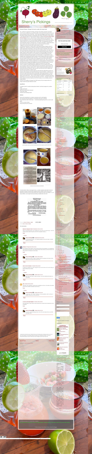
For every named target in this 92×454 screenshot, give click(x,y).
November (61, 252)
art (57, 101)
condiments (59, 131)
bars (57, 107)
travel (57, 218)
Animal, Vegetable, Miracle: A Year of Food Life (63, 329)
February (60, 295)
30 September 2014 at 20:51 (39, 237)
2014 (59, 249)
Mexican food (59, 180)
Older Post (51, 340)
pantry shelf (59, 187)
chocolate (58, 127)
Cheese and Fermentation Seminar (65, 264)
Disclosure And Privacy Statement (68, 365)
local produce (59, 174)
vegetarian (58, 225)
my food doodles (59, 183)
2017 (59, 244)
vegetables (58, 223)
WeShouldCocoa (59, 226)
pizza (57, 190)
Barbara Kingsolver (62, 331)
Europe (58, 149)
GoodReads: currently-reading (63, 326)
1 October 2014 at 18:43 (38, 301)
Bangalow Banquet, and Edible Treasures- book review (64, 262)
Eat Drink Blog (59, 146)
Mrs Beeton (59, 181)
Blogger (55, 427)
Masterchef (58, 177)
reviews (58, 197)
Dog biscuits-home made (63, 276)
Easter (58, 145)
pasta (57, 188)
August (60, 286)
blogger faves (59, 113)
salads (58, 198)
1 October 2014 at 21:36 (38, 310)
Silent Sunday (59, 208)
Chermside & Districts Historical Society (63, 358)
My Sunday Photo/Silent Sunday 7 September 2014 (65, 278)
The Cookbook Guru (60, 215)
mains (58, 176)
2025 (59, 232)
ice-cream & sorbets (60, 166)
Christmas (58, 128)
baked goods (59, 106)
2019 (59, 241)
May (59, 290)
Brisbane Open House (60, 118)
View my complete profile (61, 36)
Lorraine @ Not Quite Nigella (28, 301)
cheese (58, 122)
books (24, 223)
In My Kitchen (59, 167)
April (60, 292)
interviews (58, 170)
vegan (58, 222)
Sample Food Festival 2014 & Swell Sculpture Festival (65, 269)
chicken (58, 125)
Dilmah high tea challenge (61, 141)
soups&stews (59, 209)
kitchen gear (59, 173)
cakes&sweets (59, 121)
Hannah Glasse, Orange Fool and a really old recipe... (65, 257)
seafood (58, 201)
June (60, 289)
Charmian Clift (62, 343)
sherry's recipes (28, 223)
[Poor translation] (4, 437)
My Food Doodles (68, 368)
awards (58, 104)
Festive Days (59, 152)
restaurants (59, 195)
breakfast (58, 117)
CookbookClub (59, 132)
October (60, 253)
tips (57, 216)
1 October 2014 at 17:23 (38, 274)
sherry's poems (59, 202)
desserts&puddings (60, 139)
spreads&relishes (60, 211)
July (59, 287)
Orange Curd (61, 274)
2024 (59, 234)
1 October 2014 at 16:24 (36, 265)
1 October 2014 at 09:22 (38, 256)
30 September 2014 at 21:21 (31, 246)
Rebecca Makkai (62, 349)
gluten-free (58, 159)
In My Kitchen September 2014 (64, 282)
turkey (58, 219)
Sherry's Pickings (29, 237)
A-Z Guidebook (59, 99)
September (61, 255)
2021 (59, 238)
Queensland (59, 194)
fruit (57, 156)
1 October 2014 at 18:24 (28, 283)
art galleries (59, 103)
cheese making (59, 124)
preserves (58, 191)
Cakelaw (24, 246)
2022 (59, 237)
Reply (24, 233)
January (60, 297)
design (58, 138)
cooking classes (59, 134)
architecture (59, 100)
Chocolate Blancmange (63, 284)
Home (37, 340)
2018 (59, 243)
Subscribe (64, 46)
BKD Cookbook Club (60, 111)
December (61, 250)
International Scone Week (61, 169)
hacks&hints (59, 160)
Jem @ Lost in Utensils (27, 265)
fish (57, 153)
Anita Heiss (61, 335)
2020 (59, 240)
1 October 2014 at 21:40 (38, 292)
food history (59, 155)
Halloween (58, 162)
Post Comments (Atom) (29, 343)
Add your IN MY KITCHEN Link (68, 370)
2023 (59, 235)
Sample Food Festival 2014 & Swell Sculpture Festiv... (65, 266)
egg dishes (58, 148)
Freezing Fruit (61, 273)
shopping (58, 205)
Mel (23, 283)
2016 (59, 246)
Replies (25, 235)
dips (57, 142)
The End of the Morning (63, 342)
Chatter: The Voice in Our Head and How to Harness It (63, 338)
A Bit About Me (67, 366)
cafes (57, 120)
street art (58, 212)
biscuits (58, 110)
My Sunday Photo (60, 184)
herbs (58, 163)
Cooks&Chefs (59, 135)
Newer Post (23, 340)
